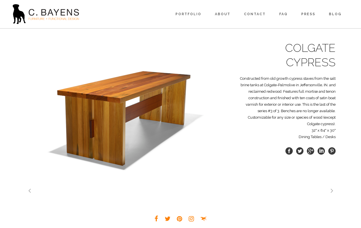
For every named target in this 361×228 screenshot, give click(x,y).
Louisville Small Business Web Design (204, 219)
